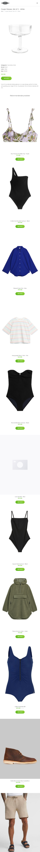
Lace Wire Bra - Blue (20, 496)
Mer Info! (6, 78)
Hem (2, 11)
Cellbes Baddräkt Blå (20, 706)
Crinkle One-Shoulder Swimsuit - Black (20, 221)
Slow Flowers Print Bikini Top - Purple (20, 153)
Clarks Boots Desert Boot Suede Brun (20, 781)
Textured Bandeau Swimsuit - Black (20, 422)
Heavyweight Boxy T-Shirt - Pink (20, 355)
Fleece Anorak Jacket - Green (20, 631)
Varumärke (10, 65)
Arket (14, 65)
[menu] (37, 3)
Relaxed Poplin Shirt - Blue (20, 288)
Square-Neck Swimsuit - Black (20, 564)
